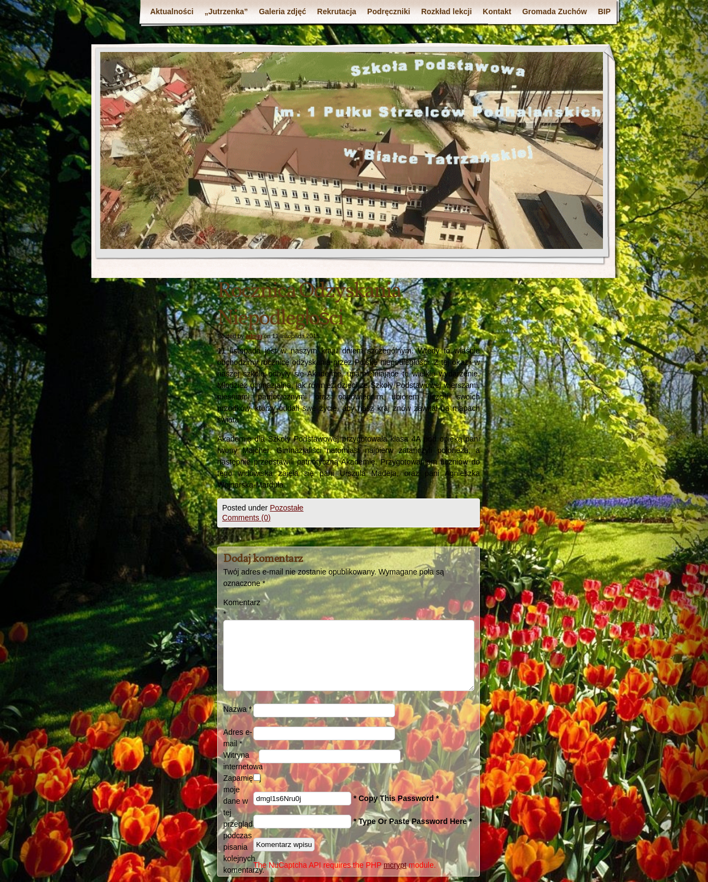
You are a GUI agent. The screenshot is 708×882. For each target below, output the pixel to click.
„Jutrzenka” (226, 11)
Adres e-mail (237, 738)
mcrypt (395, 865)
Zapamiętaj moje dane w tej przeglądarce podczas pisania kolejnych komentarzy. (238, 824)
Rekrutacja (337, 11)
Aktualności (171, 11)
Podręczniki (388, 11)
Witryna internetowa (241, 761)
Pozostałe (286, 507)
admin (254, 336)
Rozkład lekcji (446, 11)
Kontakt (497, 11)
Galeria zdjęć (282, 11)
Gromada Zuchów (554, 11)
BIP (604, 11)
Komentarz (238, 608)
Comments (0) (246, 517)
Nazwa (237, 709)
